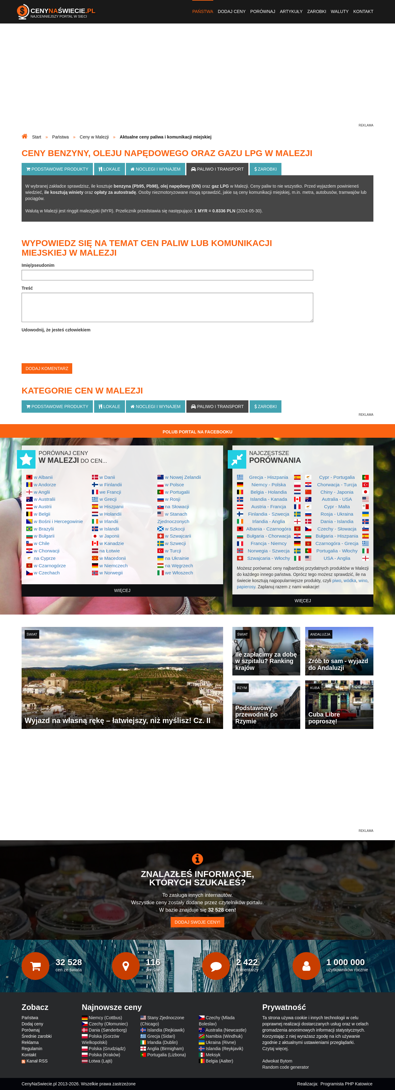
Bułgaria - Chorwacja (269, 536)
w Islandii (109, 528)
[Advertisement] (197, 79)
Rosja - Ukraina (337, 514)
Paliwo (217, 169)
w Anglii (42, 492)
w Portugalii (177, 492)
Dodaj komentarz (47, 368)
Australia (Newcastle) (226, 1030)
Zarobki (316, 11)
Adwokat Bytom (277, 1060)
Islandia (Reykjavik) (224, 1048)
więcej (122, 590)
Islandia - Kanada (268, 499)
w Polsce (174, 484)
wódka (350, 580)
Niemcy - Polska (269, 484)
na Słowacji (177, 506)
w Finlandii (110, 484)
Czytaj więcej (275, 1048)
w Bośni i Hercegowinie (58, 521)
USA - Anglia (337, 558)
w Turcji (173, 550)
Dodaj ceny (232, 11)
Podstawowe (57, 169)
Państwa (202, 11)
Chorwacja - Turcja (337, 484)
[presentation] (68, 346)
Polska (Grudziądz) (107, 1048)
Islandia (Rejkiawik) (166, 1030)
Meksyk (213, 1054)
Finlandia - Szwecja (268, 514)
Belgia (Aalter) (219, 1060)
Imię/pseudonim (38, 265)
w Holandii (110, 514)
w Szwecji (175, 543)
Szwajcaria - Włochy (268, 558)
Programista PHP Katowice (346, 1083)
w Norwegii (111, 572)
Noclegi (156, 169)
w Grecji (108, 499)
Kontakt (363, 11)
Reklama (30, 1042)
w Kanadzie (111, 543)
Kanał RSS (37, 1060)
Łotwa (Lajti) (100, 1060)
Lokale (109, 169)
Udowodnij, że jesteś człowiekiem (56, 329)
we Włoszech (179, 572)
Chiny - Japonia (336, 492)
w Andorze (45, 484)
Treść (27, 288)
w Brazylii (44, 528)
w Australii (44, 499)
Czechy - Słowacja (337, 528)
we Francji (110, 492)
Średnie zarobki (37, 1036)
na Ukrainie (177, 558)
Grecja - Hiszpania (268, 477)
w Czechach (47, 572)
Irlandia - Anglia (268, 521)
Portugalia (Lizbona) (166, 1054)
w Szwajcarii (178, 536)
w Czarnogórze (50, 565)
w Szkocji (175, 528)
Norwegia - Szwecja (269, 550)
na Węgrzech (179, 565)
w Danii (107, 477)
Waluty (340, 11)
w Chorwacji (47, 550)
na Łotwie (109, 550)
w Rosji (173, 499)
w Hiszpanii (111, 506)
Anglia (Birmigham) (165, 1048)
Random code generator (285, 1067)
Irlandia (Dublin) (162, 1042)
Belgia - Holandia (269, 492)
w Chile (41, 543)
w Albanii (43, 477)
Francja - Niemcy (268, 543)
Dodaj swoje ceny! (197, 922)
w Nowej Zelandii (183, 477)
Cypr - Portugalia (337, 477)
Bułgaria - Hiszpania (337, 536)
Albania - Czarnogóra (268, 528)
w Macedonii (112, 558)
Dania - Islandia (336, 521)
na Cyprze (45, 558)
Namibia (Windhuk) (224, 1036)
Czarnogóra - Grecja (336, 543)
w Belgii (42, 514)
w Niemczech (113, 565)
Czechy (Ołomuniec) (108, 1023)
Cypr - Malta (337, 506)
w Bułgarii (44, 536)
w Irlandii (108, 521)
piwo (336, 580)
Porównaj (262, 11)
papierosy (246, 586)
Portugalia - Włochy (336, 550)
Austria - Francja (268, 506)
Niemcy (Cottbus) (105, 1017)
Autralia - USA (337, 499)
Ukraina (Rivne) (221, 1042)
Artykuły (291, 11)
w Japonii (109, 536)
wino (363, 580)
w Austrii (43, 506)
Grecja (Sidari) (161, 1036)
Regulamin (32, 1048)
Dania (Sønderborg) (108, 1030)
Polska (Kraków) (104, 1054)
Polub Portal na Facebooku (197, 431)
